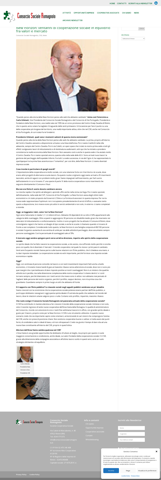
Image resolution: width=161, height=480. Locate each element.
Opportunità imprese (94, 428)
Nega (128, 470)
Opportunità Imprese (84, 13)
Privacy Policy (135, 476)
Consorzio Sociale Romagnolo (27, 35)
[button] (156, 451)
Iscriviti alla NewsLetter (140, 4)
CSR (40, 35)
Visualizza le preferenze (147, 470)
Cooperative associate (108, 13)
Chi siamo (126, 13)
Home (112, 4)
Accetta (111, 470)
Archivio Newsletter (73, 21)
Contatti (121, 4)
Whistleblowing (92, 439)
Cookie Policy (125, 476)
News (136, 13)
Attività (67, 13)
